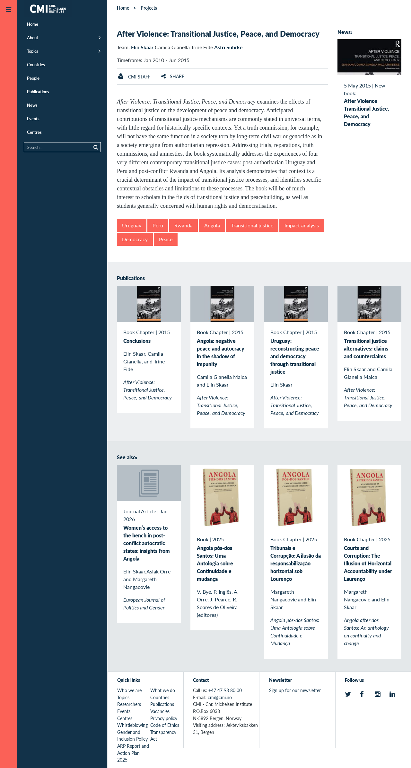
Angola (212, 225)
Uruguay (131, 225)
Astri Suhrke (228, 47)
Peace (165, 239)
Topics (32, 51)
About (32, 37)
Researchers (129, 704)
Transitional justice (252, 225)
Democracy (135, 239)
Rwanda (183, 225)
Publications (38, 91)
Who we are (129, 690)
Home (32, 24)
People (33, 78)
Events (33, 118)
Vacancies (160, 711)
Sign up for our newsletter (295, 690)
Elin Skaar (142, 47)
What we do (162, 690)
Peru (158, 225)
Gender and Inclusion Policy (132, 735)
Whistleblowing (132, 725)
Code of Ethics (164, 725)
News (32, 105)
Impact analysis (301, 225)
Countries (36, 64)
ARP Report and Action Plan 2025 (133, 753)
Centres (34, 132)
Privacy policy (163, 718)
